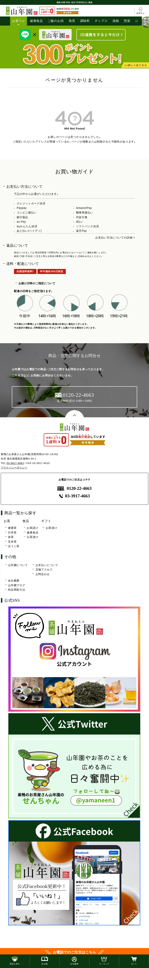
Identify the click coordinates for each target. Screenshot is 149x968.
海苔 (72, 20)
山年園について (18, 565)
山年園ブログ (16, 585)
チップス (101, 20)
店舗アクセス (44, 569)
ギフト (46, 521)
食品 (26, 521)
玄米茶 (12, 541)
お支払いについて (47, 565)
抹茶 (11, 536)
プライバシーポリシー (14, 467)
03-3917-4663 (15, 463)
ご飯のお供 (56, 20)
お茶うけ (18, 20)
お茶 (7, 521)
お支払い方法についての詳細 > (115, 237)
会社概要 (13, 580)
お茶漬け (32, 536)
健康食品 (36, 20)
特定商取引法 (16, 589)
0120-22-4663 (74, 488)
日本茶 (12, 532)
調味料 (85, 20)
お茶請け (32, 527)
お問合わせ (43, 574)
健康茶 (12, 527)
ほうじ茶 (13, 546)
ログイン (140, 11)
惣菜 (127, 20)
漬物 (115, 20)
